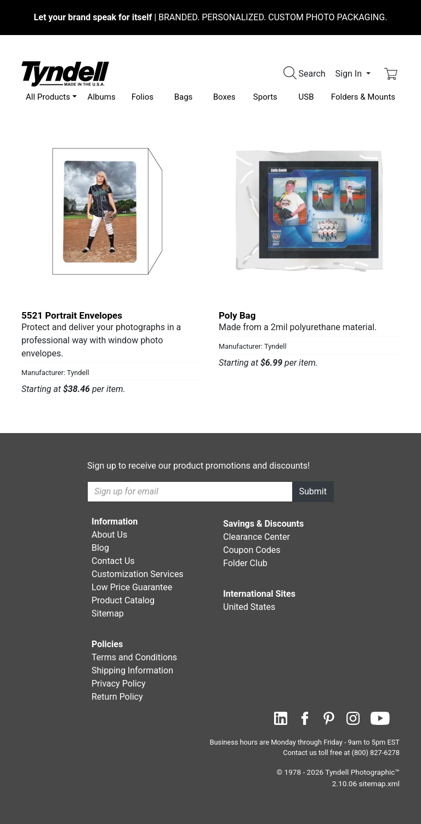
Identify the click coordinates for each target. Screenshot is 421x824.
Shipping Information (132, 670)
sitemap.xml (379, 783)
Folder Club (245, 563)
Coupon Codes (252, 550)
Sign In (349, 73)
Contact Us (113, 561)
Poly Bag (237, 315)
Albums (102, 97)
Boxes (224, 97)
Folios (142, 97)
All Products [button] (48, 97)
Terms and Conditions (134, 657)
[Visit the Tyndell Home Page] (65, 73)
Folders (363, 97)
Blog (100, 548)
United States (249, 607)
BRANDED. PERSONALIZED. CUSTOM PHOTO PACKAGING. (211, 17)
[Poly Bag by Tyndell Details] (309, 211)
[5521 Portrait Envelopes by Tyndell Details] (111, 211)
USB (306, 97)
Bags (183, 97)
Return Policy (117, 697)
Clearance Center (256, 537)
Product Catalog (123, 600)
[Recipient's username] (190, 491)
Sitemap (108, 613)
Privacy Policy (119, 683)
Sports (265, 97)
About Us (109, 534)
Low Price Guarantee (132, 587)
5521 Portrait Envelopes (71, 315)
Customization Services (138, 574)
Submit (313, 491)
